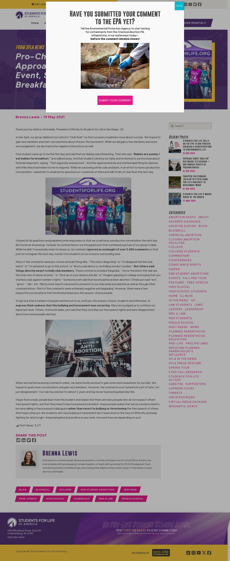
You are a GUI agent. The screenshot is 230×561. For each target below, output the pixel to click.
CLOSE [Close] (179, 6)
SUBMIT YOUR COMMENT (115, 100)
